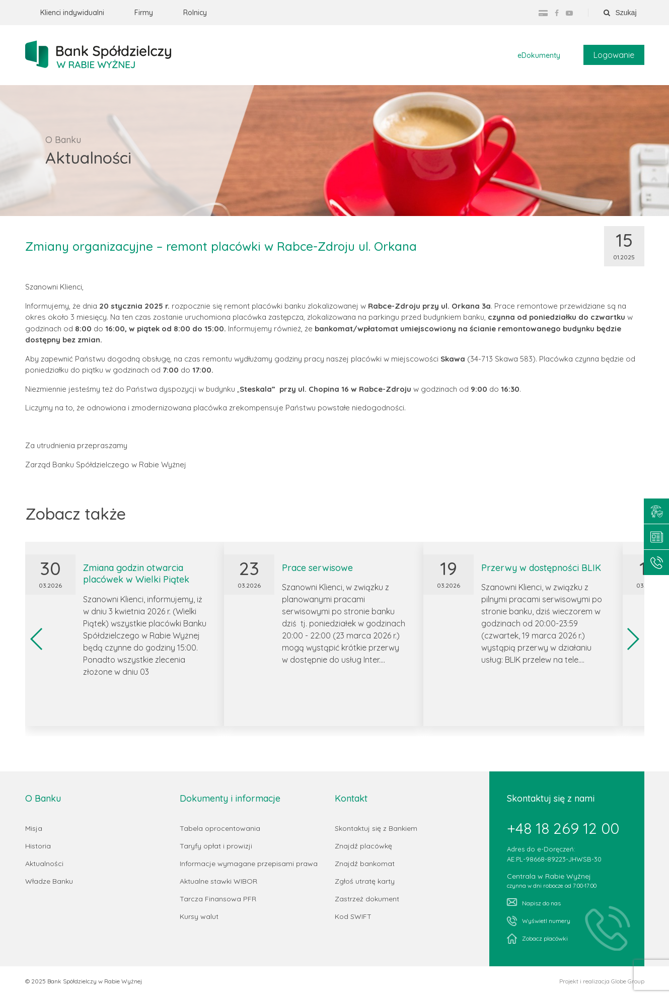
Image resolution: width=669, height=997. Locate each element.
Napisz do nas (534, 903)
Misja (33, 828)
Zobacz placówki (537, 939)
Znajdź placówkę (363, 846)
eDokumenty (538, 55)
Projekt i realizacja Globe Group (601, 982)
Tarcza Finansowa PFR (218, 899)
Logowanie (613, 55)
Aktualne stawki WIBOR (218, 881)
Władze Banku (49, 881)
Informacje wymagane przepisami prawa (249, 864)
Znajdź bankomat (365, 864)
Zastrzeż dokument (367, 899)
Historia (38, 846)
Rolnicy (195, 12)
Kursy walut (199, 916)
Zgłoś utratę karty (365, 881)
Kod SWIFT (353, 916)
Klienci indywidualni (72, 12)
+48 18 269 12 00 (563, 828)
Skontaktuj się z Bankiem (376, 828)
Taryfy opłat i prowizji (216, 846)
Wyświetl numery (538, 921)
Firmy (143, 12)
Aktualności (44, 864)
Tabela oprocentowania (220, 828)
